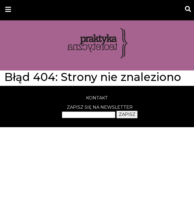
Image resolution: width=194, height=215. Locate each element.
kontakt (97, 97)
